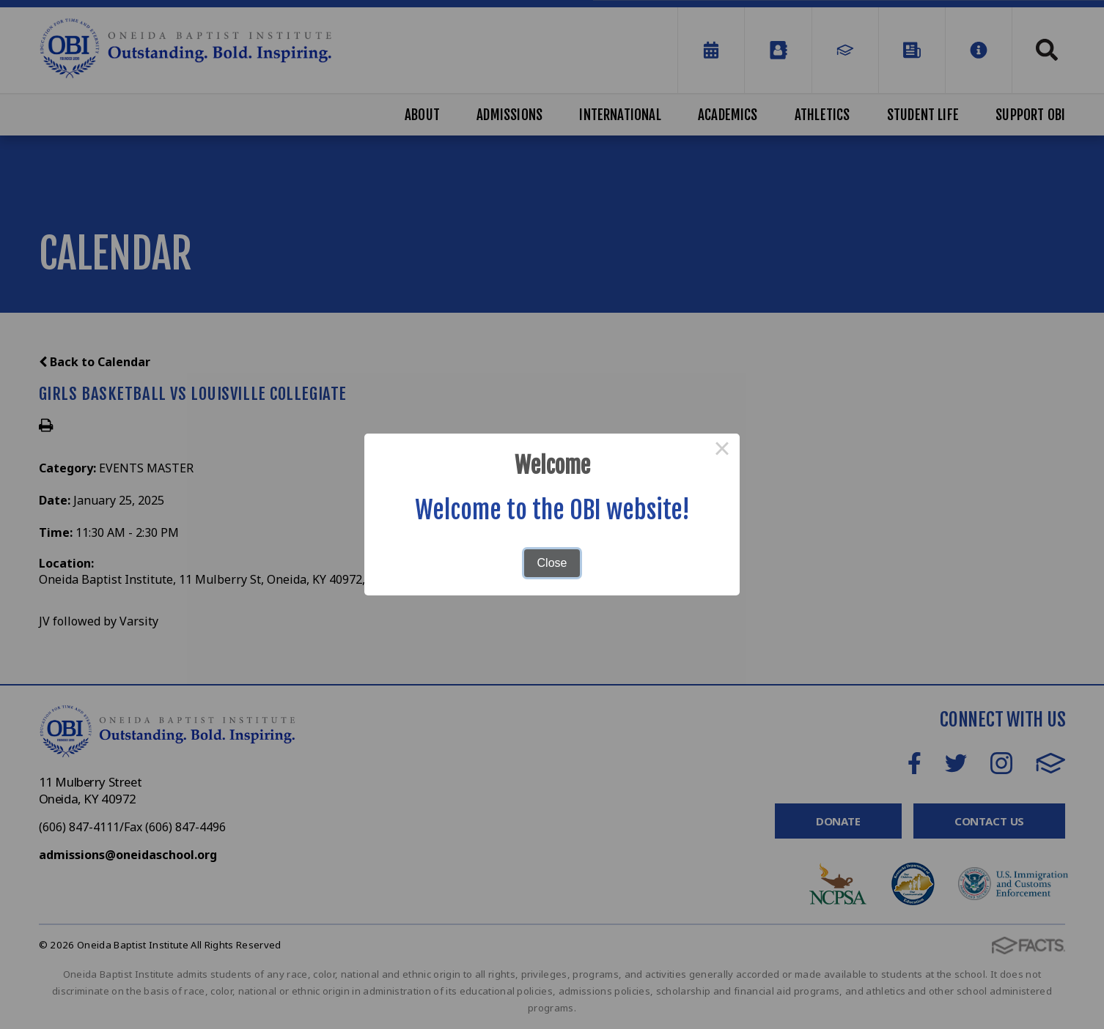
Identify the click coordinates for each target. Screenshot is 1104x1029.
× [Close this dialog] (722, 451)
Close (552, 563)
